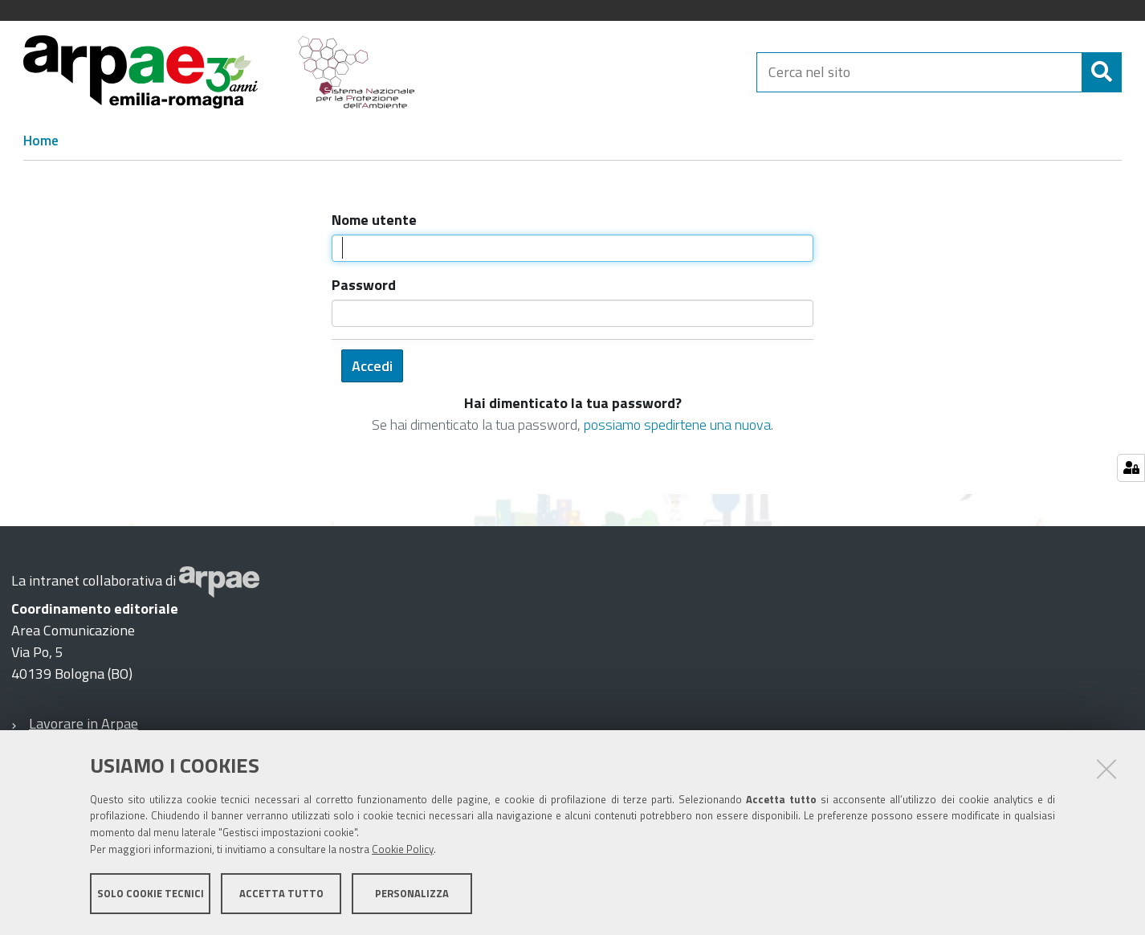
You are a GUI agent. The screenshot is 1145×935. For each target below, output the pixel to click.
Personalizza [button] (412, 893)
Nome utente (374, 220)
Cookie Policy (403, 849)
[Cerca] (1102, 72)
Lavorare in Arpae (83, 723)
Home (41, 140)
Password (364, 285)
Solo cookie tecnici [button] (150, 893)
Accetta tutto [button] (281, 893)
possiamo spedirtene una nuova (677, 424)
